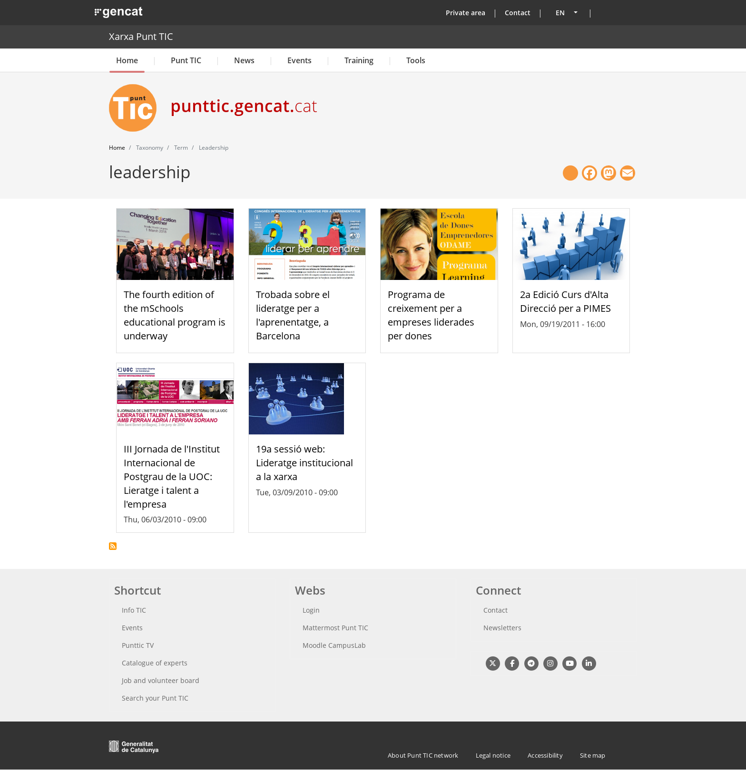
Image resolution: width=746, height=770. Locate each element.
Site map (593, 755)
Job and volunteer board (160, 680)
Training (358, 60)
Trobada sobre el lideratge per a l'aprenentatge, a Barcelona (293, 315)
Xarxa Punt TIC (141, 36)
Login (311, 610)
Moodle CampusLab (334, 645)
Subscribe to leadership (113, 546)
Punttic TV (138, 645)
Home (127, 60)
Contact (517, 12)
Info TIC (134, 610)
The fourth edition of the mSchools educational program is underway (175, 315)
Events (299, 60)
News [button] (244, 60)
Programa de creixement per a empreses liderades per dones (431, 315)
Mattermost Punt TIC (335, 627)
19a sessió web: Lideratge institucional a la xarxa (304, 463)
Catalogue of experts (154, 662)
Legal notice (493, 755)
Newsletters (502, 627)
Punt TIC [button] (186, 60)
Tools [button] (415, 60)
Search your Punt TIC (155, 698)
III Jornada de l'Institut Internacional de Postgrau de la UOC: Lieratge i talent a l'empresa (172, 476)
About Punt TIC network (423, 755)
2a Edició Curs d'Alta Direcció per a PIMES (565, 301)
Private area (465, 12)
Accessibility (545, 755)
